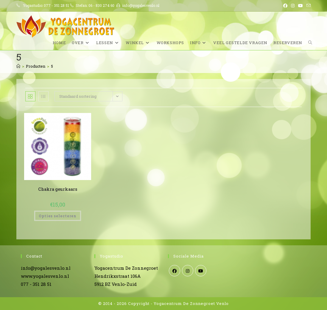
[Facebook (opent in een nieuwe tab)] (285, 6)
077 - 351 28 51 (56, 5)
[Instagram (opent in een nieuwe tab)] (292, 6)
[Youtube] (200, 270)
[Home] (18, 66)
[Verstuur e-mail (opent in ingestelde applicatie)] (308, 6)
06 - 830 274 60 (101, 5)
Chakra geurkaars (57, 189)
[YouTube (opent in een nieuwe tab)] (300, 6)
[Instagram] (187, 270)
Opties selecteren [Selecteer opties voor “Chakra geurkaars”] (58, 215)
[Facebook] (174, 270)
